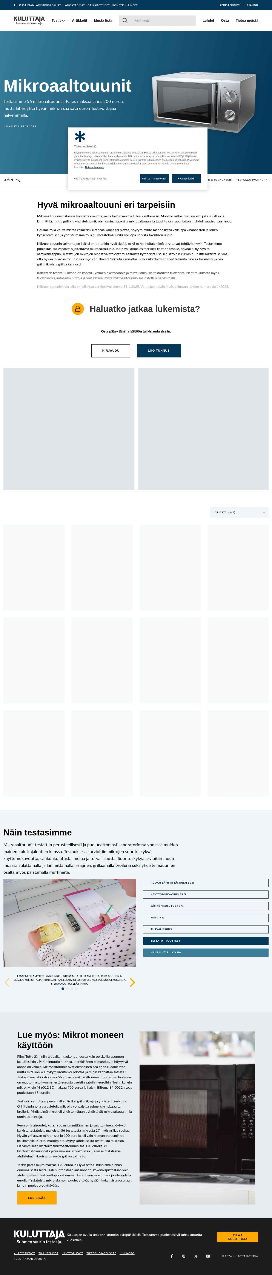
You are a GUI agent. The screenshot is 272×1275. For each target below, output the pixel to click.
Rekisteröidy (230, 5)
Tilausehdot (48, 1253)
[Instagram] (184, 1256)
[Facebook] (172, 1256)
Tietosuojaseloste (101, 1253)
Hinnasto (127, 1253)
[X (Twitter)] (196, 1256)
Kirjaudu (251, 5)
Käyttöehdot (72, 1253)
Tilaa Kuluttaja (238, 1237)
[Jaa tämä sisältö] (18, 180)
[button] (206, 883)
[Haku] (163, 20)
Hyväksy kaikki (186, 178)
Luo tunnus (159, 350)
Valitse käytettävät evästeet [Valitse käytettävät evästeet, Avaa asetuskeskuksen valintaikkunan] (91, 178)
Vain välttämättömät (154, 178)
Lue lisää (37, 1198)
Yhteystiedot (24, 1253)
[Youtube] (208, 1256)
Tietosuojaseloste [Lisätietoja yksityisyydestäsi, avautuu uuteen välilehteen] (94, 167)
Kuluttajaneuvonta (30, 1258)
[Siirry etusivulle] (29, 21)
